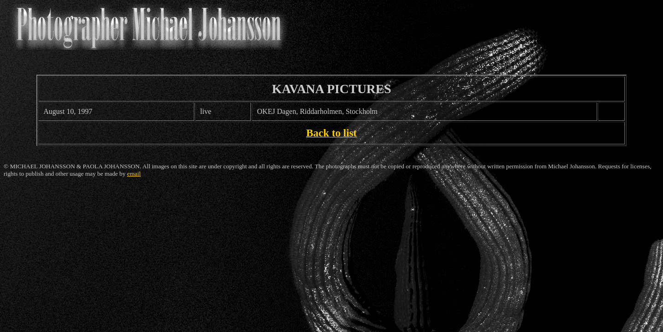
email (134, 173)
